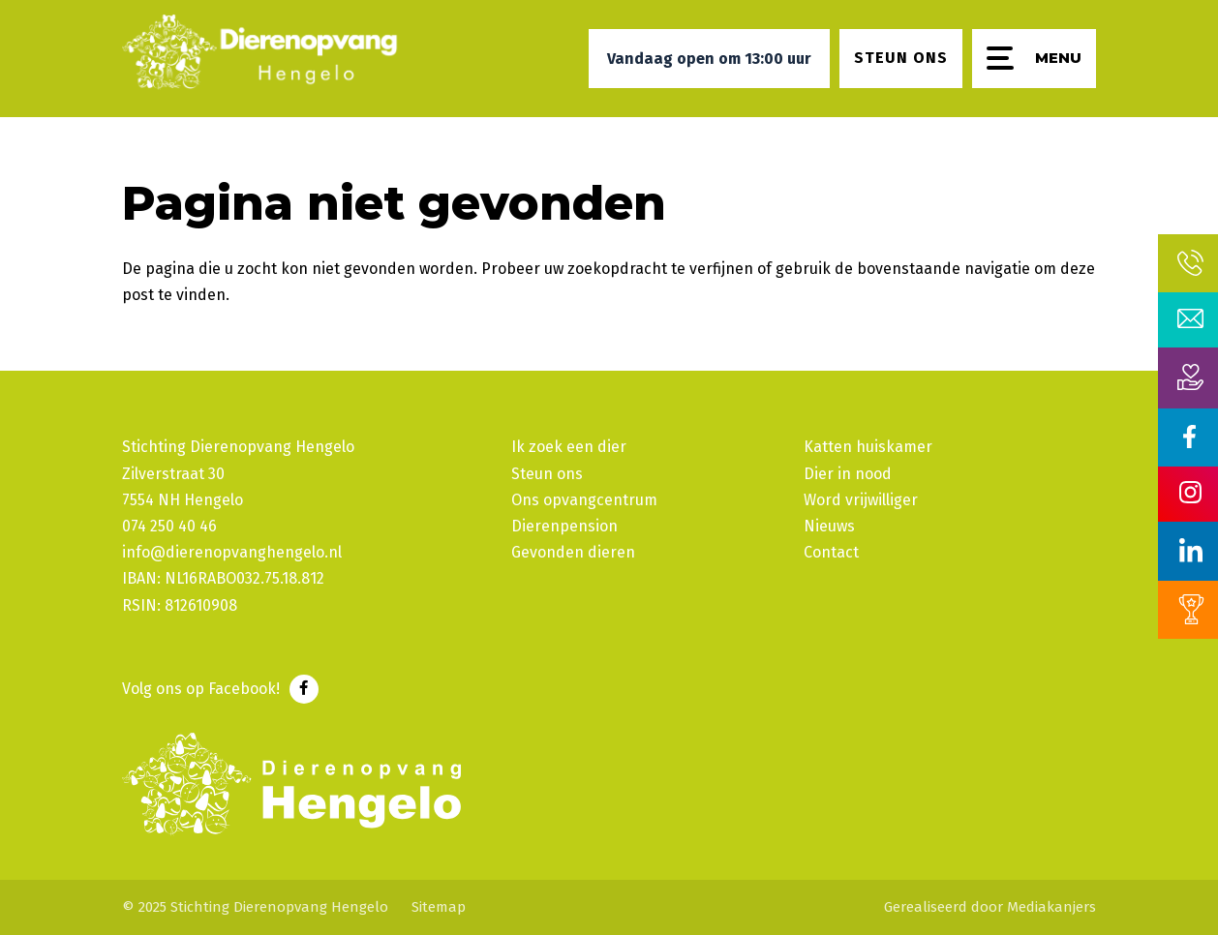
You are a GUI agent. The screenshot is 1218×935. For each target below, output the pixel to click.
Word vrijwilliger (861, 500)
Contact (831, 552)
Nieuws (829, 526)
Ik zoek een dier (568, 446)
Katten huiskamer (868, 446)
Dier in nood (848, 474)
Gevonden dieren (573, 552)
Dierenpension (564, 526)
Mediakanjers (1051, 907)
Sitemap (438, 907)
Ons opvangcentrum (584, 500)
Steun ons (547, 474)
